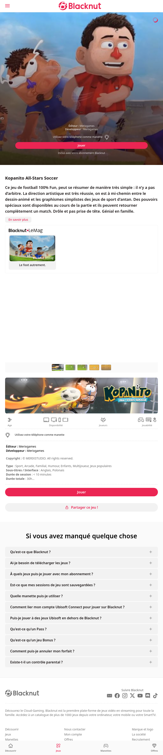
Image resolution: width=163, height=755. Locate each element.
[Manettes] (105, 748)
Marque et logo (142, 729)
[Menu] (7, 5)
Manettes (11, 739)
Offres (68, 739)
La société (139, 734)
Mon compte (73, 734)
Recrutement (141, 739)
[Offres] (154, 748)
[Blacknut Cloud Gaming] (80, 6)
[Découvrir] (10, 748)
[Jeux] (58, 748)
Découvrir (12, 729)
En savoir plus (18, 220)
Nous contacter (75, 729)
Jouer (81, 145)
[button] (81, 137)
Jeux (8, 734)
